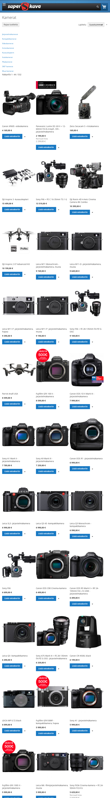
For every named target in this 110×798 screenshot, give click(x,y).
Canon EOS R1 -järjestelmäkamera (86, 458)
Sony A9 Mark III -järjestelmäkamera (45, 460)
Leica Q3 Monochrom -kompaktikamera (80, 524)
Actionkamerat (8, 48)
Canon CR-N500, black (80, 655)
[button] (24, 136)
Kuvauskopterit (8, 52)
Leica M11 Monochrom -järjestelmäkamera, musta (48, 265)
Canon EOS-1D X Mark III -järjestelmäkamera (82, 395)
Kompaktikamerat (9, 39)
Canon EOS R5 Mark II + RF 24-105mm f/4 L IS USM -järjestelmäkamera (84, 591)
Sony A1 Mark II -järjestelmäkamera (11, 460)
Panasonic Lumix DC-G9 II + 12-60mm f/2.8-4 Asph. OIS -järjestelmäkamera (51, 129)
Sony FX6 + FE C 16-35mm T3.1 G (51, 199)
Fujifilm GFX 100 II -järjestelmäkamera (45, 395)
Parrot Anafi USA (10, 393)
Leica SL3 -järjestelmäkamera (16, 523)
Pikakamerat (7, 62)
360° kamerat (7, 66)
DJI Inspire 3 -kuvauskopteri (15, 199)
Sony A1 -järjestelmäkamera (83, 720)
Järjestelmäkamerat (10, 34)
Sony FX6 (6, 588)
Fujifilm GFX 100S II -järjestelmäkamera (11, 786)
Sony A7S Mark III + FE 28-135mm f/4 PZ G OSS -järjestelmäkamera (52, 657)
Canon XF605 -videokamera (15, 126)
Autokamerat (7, 57)
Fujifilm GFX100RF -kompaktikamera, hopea (47, 722)
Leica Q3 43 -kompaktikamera (50, 523)
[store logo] (24, 6)
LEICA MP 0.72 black (11, 720)
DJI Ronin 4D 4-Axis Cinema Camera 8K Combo (83, 200)
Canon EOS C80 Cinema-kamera (51, 588)
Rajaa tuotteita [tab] (11, 24)
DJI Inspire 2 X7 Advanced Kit (16, 264)
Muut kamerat (7, 71)
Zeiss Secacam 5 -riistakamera (84, 126)
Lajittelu (82, 24)
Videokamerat (7, 43)
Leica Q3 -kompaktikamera (15, 655)
